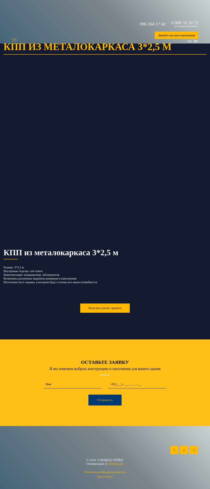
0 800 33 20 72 (184, 23)
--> (105, 158)
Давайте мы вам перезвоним (176, 35)
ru (196, 41)
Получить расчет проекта (104, 308)
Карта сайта (105, 476)
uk (189, 41)
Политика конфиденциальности (105, 472)
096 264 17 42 (153, 24)
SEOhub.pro (116, 463)
